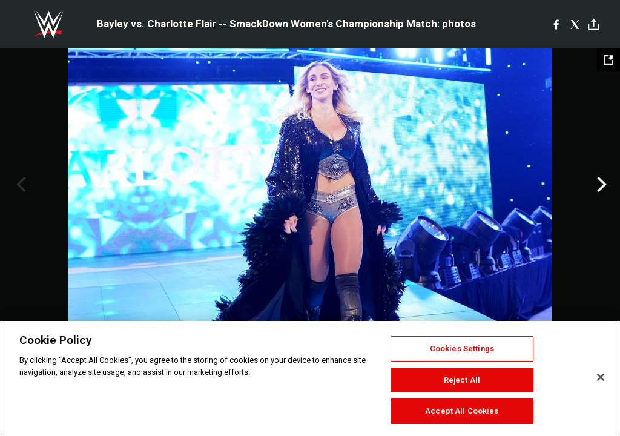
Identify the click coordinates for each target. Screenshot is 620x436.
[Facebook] (556, 24)
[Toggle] (593, 24)
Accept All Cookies (461, 410)
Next (600, 185)
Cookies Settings (462, 348)
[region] (310, 378)
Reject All (462, 380)
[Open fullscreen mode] (608, 59)
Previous (19, 185)
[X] (575, 24)
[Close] (600, 377)
